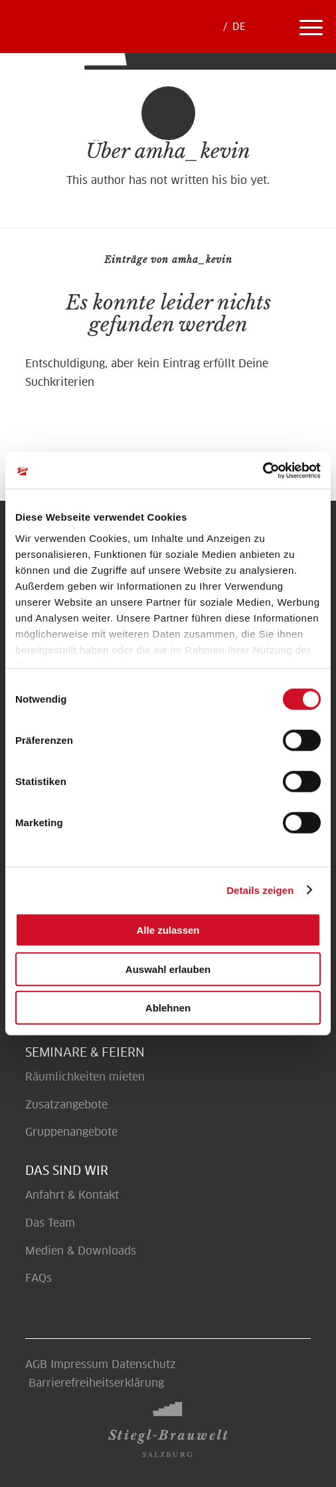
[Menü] (311, 26)
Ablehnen (168, 1007)
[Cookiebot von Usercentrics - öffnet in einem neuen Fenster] (263, 470)
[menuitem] (273, 26)
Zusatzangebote (66, 1105)
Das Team (50, 1223)
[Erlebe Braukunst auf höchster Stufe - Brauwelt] (136, 35)
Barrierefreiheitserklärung (96, 1383)
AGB (36, 1364)
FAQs (38, 1278)
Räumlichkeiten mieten (86, 1077)
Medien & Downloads (80, 1251)
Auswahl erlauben (168, 968)
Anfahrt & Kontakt (72, 1195)
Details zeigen (260, 889)
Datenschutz (144, 1364)
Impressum (79, 1364)
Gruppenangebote (71, 1132)
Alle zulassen (167, 930)
